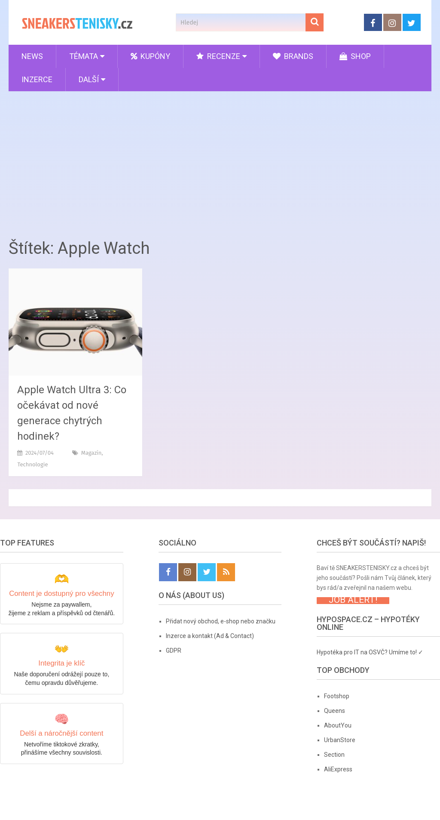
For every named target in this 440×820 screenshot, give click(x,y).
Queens (334, 710)
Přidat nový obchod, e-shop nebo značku (220, 621)
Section (334, 754)
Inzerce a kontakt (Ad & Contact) (210, 635)
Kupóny (150, 56)
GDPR (173, 650)
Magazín (91, 453)
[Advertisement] (220, 162)
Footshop (336, 696)
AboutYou (337, 725)
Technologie (32, 464)
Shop (355, 56)
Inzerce (36, 79)
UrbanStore (339, 740)
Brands (293, 56)
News (32, 56)
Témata (83, 56)
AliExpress (338, 769)
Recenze (218, 56)
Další (89, 79)
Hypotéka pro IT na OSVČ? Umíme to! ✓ (370, 652)
